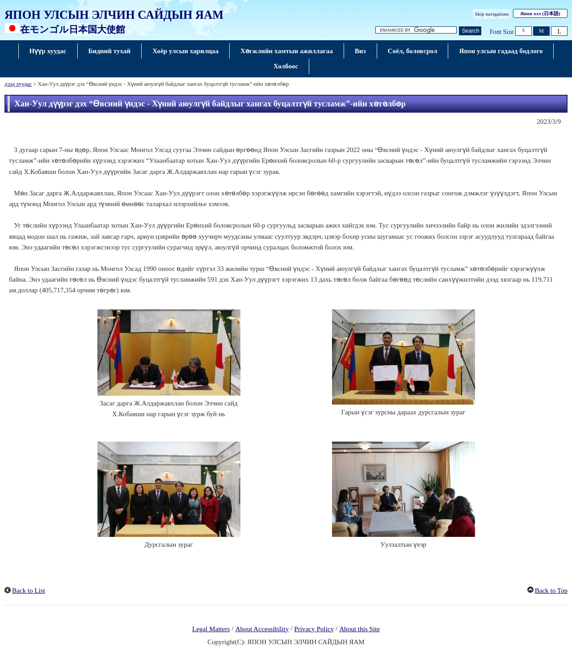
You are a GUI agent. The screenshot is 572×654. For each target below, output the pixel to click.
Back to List (28, 590)
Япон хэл (540, 13)
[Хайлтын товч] (470, 31)
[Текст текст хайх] (416, 30)
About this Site (359, 629)
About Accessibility (262, 629)
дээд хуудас (18, 84)
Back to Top (551, 590)
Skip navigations (492, 14)
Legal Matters (211, 629)
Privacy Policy (314, 629)
